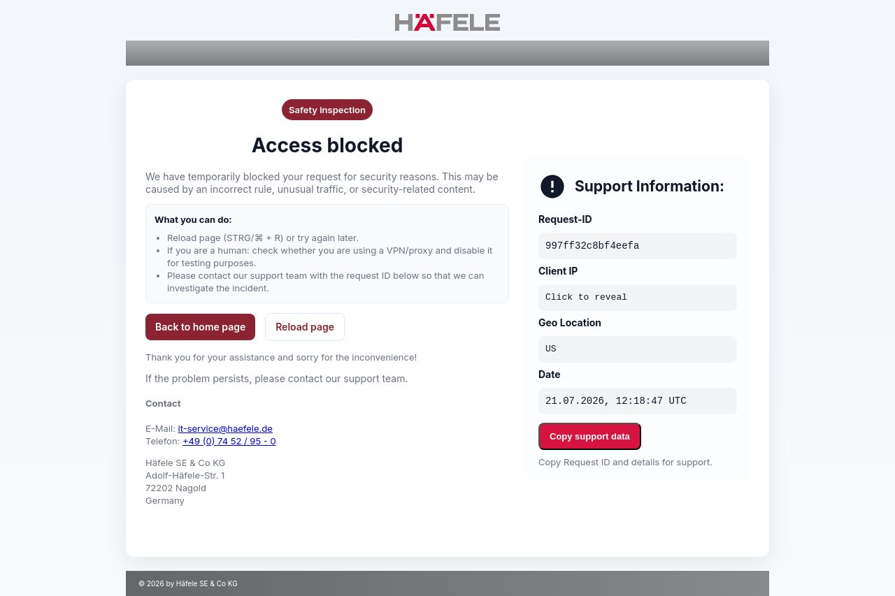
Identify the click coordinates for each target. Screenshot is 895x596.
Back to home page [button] (200, 327)
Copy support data (590, 436)
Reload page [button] (304, 327)
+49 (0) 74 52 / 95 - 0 (229, 440)
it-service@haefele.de (225, 428)
